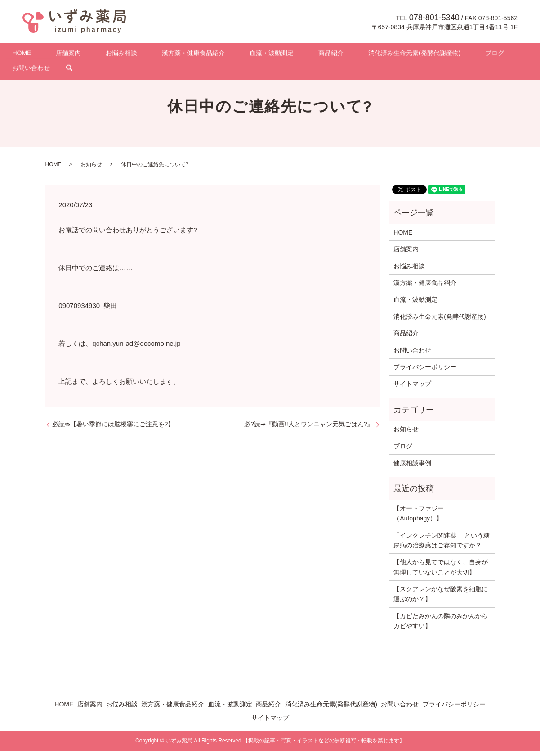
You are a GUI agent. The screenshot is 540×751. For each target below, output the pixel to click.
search (505, 54)
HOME (44, 54)
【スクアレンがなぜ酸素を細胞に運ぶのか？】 (440, 593)
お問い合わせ (473, 54)
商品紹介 (292, 54)
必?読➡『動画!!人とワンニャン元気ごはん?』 (308, 424)
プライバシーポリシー (424, 367)
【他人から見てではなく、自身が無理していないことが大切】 (440, 566)
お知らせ (91, 164)
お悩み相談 (119, 54)
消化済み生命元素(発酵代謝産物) (364, 54)
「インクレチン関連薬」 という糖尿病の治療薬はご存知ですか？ (441, 540)
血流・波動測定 (245, 54)
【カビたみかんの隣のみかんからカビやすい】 (440, 620)
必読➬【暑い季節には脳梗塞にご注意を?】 (113, 424)
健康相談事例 (412, 462)
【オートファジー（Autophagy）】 (418, 513)
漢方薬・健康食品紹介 (179, 54)
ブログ (432, 54)
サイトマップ (412, 383)
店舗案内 (78, 54)
